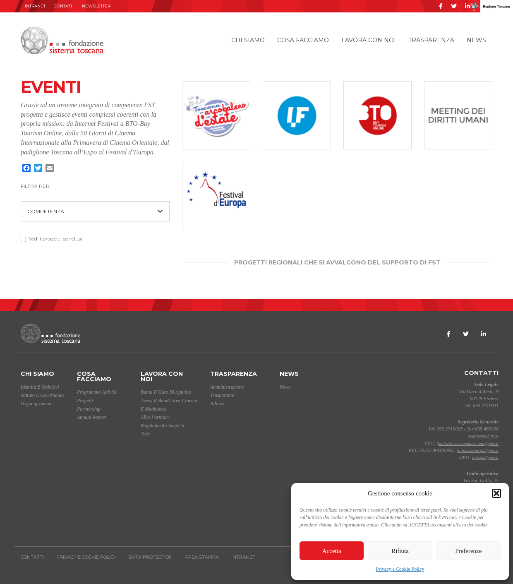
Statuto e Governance (43, 395)
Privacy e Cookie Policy (400, 569)
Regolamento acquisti (162, 425)
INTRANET (35, 6)
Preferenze (468, 551)
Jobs (145, 434)
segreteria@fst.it (483, 435)
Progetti (85, 401)
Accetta (331, 551)
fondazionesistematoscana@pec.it (467, 443)
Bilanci (217, 403)
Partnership (89, 409)
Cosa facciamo (303, 40)
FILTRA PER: (36, 186)
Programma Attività (97, 392)
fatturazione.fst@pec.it (478, 450)
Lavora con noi (368, 40)
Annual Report (91, 417)
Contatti (64, 6)
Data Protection (151, 557)
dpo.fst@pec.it (485, 457)
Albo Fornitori (155, 417)
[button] (496, 493)
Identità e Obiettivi (40, 387)
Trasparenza (431, 40)
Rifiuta (400, 551)
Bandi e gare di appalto (166, 392)
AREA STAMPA (202, 557)
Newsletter (96, 6)
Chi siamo (248, 40)
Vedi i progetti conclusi (51, 239)
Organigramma (36, 403)
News (476, 40)
